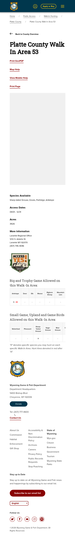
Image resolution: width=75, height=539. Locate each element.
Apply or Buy (48, 6)
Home (12, 16)
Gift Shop (14, 448)
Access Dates (17, 207)
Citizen (50, 442)
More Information (19, 231)
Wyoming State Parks (54, 462)
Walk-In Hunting (50, 16)
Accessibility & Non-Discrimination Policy (35, 435)
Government (53, 451)
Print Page (15, 86)
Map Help (15, 69)
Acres (13, 219)
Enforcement (16, 443)
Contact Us (15, 417)
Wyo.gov (51, 438)
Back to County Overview (24, 34)
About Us (14, 430)
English (15, 503)
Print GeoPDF (17, 61)
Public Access (29, 16)
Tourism (50, 456)
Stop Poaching (35, 466)
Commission (16, 434)
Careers (32, 449)
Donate (18, 403)
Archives (32, 445)
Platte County (15, 21)
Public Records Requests (35, 460)
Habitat (13, 439)
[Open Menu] (62, 6)
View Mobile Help (19, 78)
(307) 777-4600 (21, 413)
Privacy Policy (35, 454)
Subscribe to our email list (27, 493)
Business (51, 447)
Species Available (20, 195)
